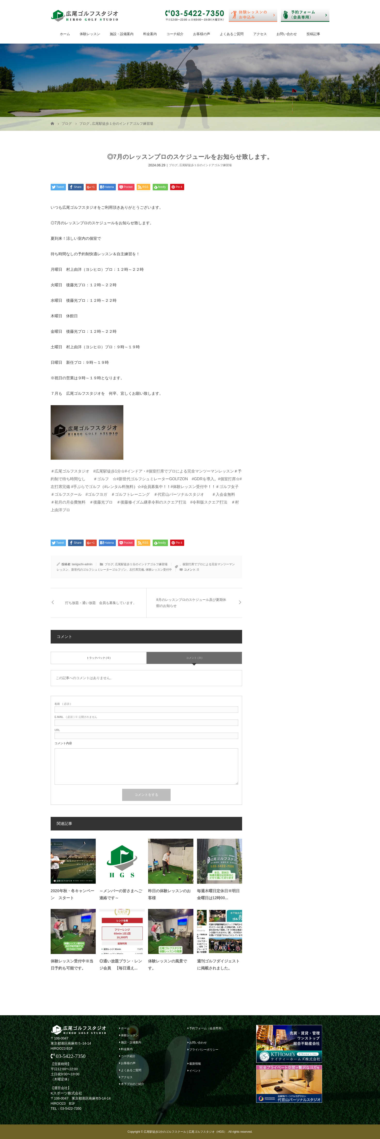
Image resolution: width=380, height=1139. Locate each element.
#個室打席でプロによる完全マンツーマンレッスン (190, 471)
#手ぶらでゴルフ (85, 487)
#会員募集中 (152, 487)
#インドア (133, 471)
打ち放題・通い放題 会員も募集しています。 (100, 603)
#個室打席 (227, 479)
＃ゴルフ (101, 479)
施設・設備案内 (122, 34)
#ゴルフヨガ (96, 494)
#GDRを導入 (203, 479)
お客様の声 (201, 34)
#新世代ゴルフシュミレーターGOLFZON (152, 479)
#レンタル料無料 (119, 487)
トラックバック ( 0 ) (99, 657)
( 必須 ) (63, 704)
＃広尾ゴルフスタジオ (70, 471)
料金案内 (150, 34)
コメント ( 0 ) (194, 657)
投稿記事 (313, 34)
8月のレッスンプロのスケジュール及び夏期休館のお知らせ (191, 603)
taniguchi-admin (82, 564)
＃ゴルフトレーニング (130, 494)
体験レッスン (90, 34)
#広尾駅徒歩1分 (107, 471)
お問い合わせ (287, 34)
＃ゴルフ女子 (227, 487)
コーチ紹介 (174, 34)
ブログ (173, 165)
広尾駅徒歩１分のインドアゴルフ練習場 (205, 165)
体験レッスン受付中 (159, 569)
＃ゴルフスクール (66, 494)
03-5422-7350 (68, 1056)
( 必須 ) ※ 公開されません (76, 717)
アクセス (260, 34)
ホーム (65, 34)
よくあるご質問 (232, 34)
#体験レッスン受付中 (189, 487)
